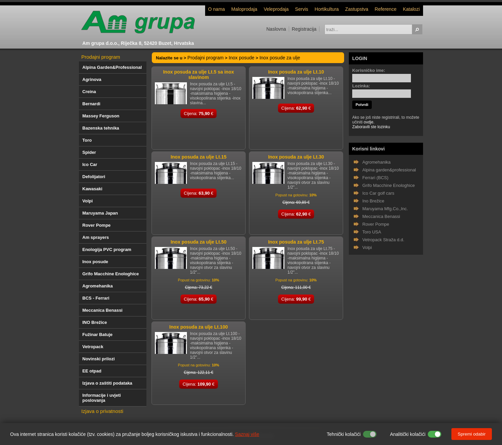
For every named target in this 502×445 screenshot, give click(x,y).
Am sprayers (95, 237)
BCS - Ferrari (95, 298)
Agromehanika (97, 285)
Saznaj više (247, 434)
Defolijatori (93, 176)
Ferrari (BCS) (375, 177)
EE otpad (91, 370)
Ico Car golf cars (378, 193)
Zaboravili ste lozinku (371, 126)
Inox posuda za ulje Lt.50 (199, 242)
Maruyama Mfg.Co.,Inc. (385, 208)
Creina (89, 91)
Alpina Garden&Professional (112, 67)
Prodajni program (100, 57)
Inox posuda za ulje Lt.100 (198, 327)
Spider (89, 152)
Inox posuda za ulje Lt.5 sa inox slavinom (198, 74)
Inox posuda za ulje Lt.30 (296, 157)
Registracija (304, 29)
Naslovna (276, 29)
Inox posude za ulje (279, 57)
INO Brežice (94, 322)
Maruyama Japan (100, 213)
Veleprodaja (276, 9)
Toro (87, 140)
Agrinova (91, 79)
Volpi (87, 200)
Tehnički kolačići (344, 434)
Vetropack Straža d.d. (383, 239)
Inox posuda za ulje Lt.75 (296, 242)
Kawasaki (92, 188)
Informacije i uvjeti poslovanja (101, 398)
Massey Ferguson (100, 115)
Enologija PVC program (106, 249)
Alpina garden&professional (389, 169)
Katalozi (411, 9)
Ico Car (89, 164)
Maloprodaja (244, 9)
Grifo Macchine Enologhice (110, 273)
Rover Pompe (96, 225)
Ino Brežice (373, 200)
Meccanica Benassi (102, 310)
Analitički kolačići (407, 434)
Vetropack (92, 346)
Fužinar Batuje (97, 334)
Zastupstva (356, 9)
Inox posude (95, 261)
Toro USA (371, 231)
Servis (301, 9)
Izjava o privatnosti (102, 411)
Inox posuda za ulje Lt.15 (199, 157)
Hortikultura (327, 9)
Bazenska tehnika (100, 128)
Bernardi (91, 103)
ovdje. (369, 122)
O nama (216, 9)
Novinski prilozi (98, 358)
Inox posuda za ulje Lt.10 (296, 72)
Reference (386, 9)
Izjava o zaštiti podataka (107, 383)
